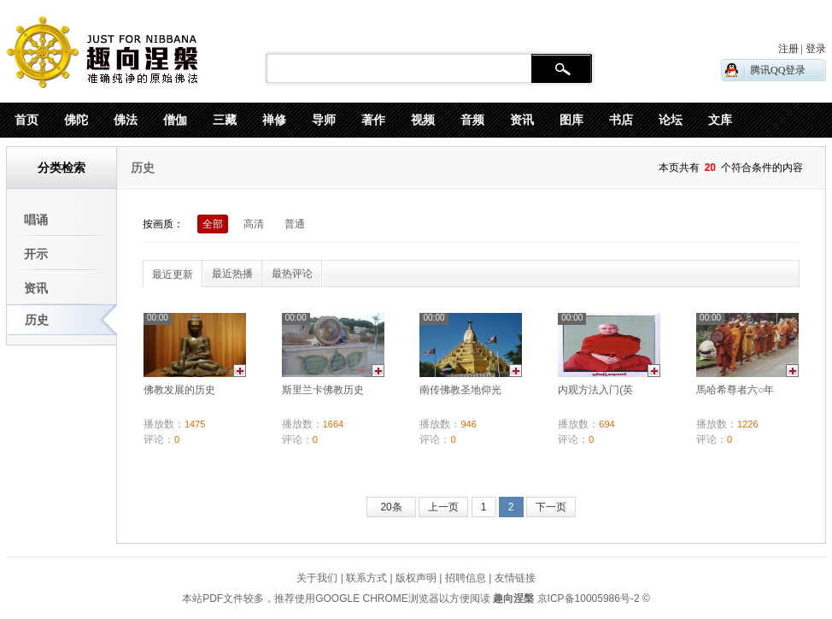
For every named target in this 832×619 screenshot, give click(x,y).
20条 (390, 507)
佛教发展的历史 (179, 390)
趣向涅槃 (512, 598)
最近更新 (172, 274)
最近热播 (232, 274)
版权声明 (416, 578)
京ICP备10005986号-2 (588, 598)
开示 (36, 254)
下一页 (551, 507)
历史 (37, 320)
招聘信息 (465, 578)
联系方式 (366, 578)
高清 (253, 224)
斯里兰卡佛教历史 (323, 390)
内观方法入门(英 (595, 390)
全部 (212, 224)
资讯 (36, 288)
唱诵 (36, 220)
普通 (294, 224)
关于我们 (316, 578)
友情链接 (515, 578)
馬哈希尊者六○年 (735, 390)
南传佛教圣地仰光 (460, 390)
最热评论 (292, 274)
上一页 (443, 507)
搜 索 (561, 69)
